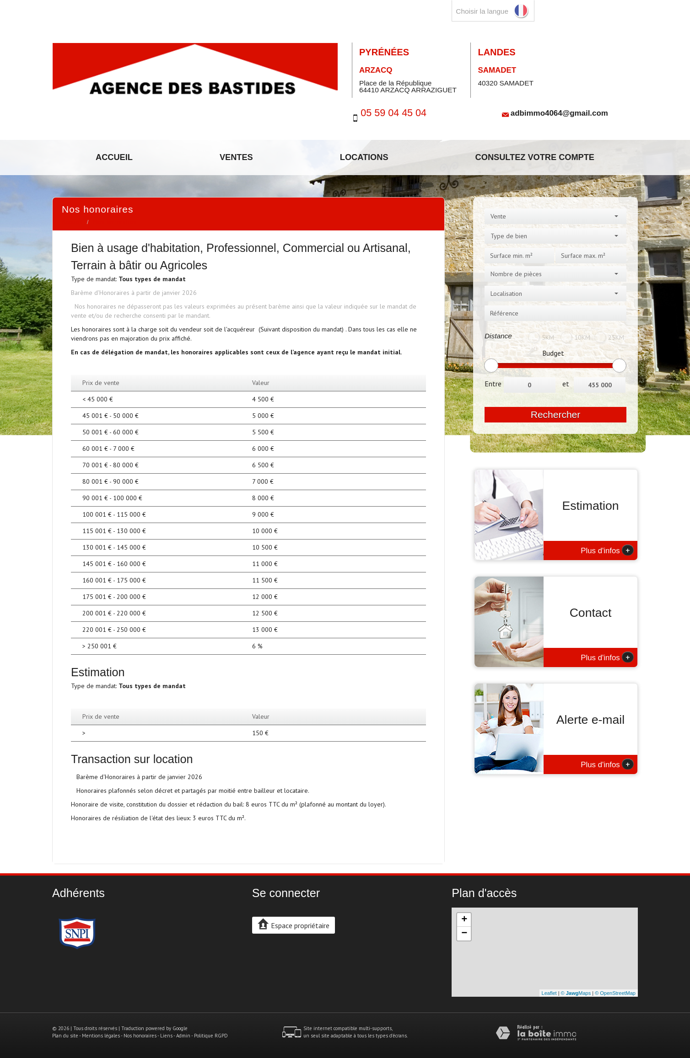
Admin (183, 1035)
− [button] (464, 933)
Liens (166, 1035)
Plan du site (65, 1035)
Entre (493, 383)
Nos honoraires (140, 1035)
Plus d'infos (607, 550)
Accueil (114, 157)
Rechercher (556, 414)
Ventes (236, 157)
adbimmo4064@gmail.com (559, 112)
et (565, 383)
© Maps (576, 993)
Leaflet (549, 993)
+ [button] (464, 920)
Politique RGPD (211, 1035)
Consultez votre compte (534, 157)
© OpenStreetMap (615, 993)
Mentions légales (101, 1035)
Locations (364, 157)
